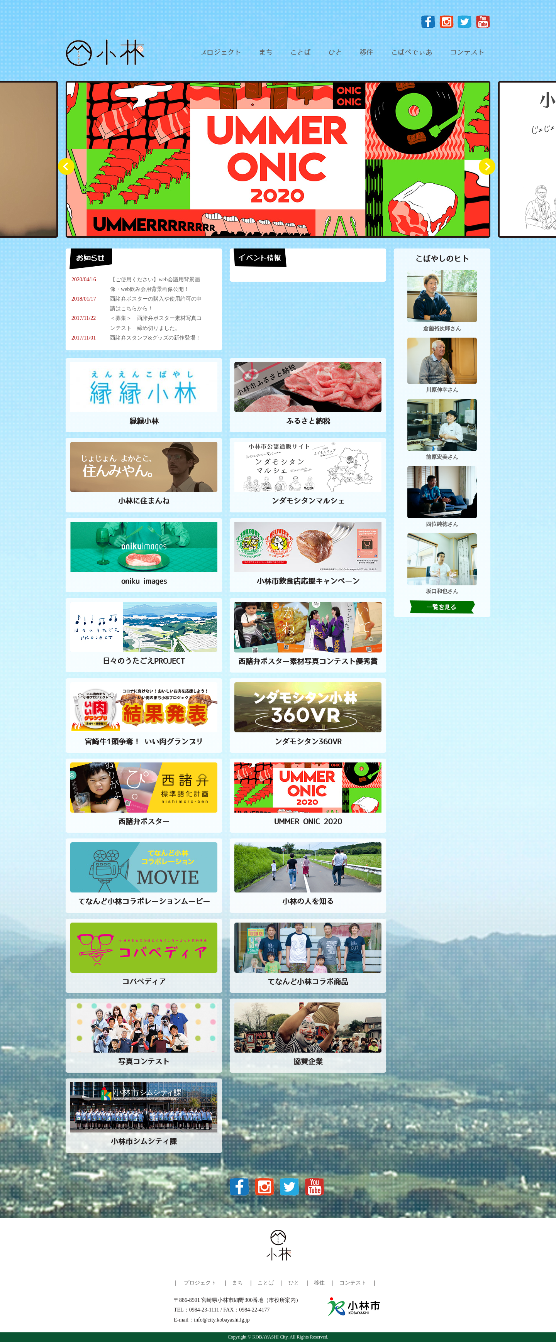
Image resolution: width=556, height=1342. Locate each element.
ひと (335, 53)
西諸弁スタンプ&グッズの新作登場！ (155, 338)
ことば (300, 53)
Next (490, 169)
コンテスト (467, 53)
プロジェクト (220, 53)
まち (266, 53)
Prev (69, 169)
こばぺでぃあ (411, 53)
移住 (366, 53)
